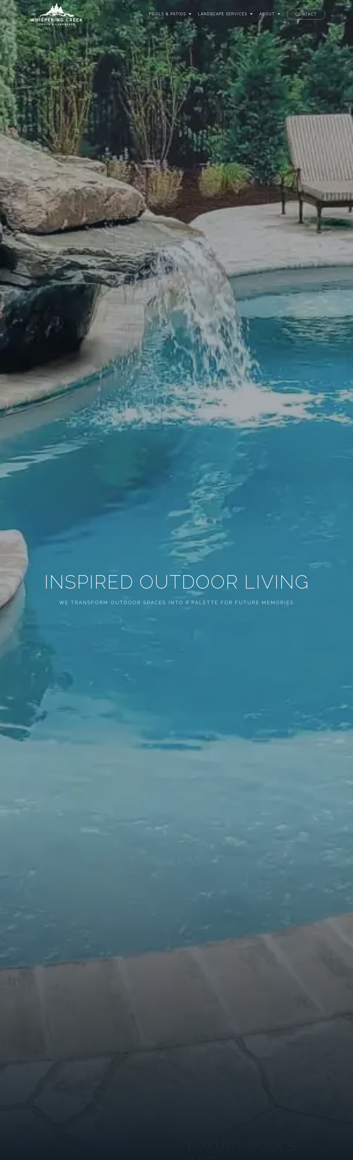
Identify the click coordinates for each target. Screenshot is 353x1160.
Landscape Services (222, 14)
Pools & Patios (167, 14)
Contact (306, 14)
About (267, 14)
